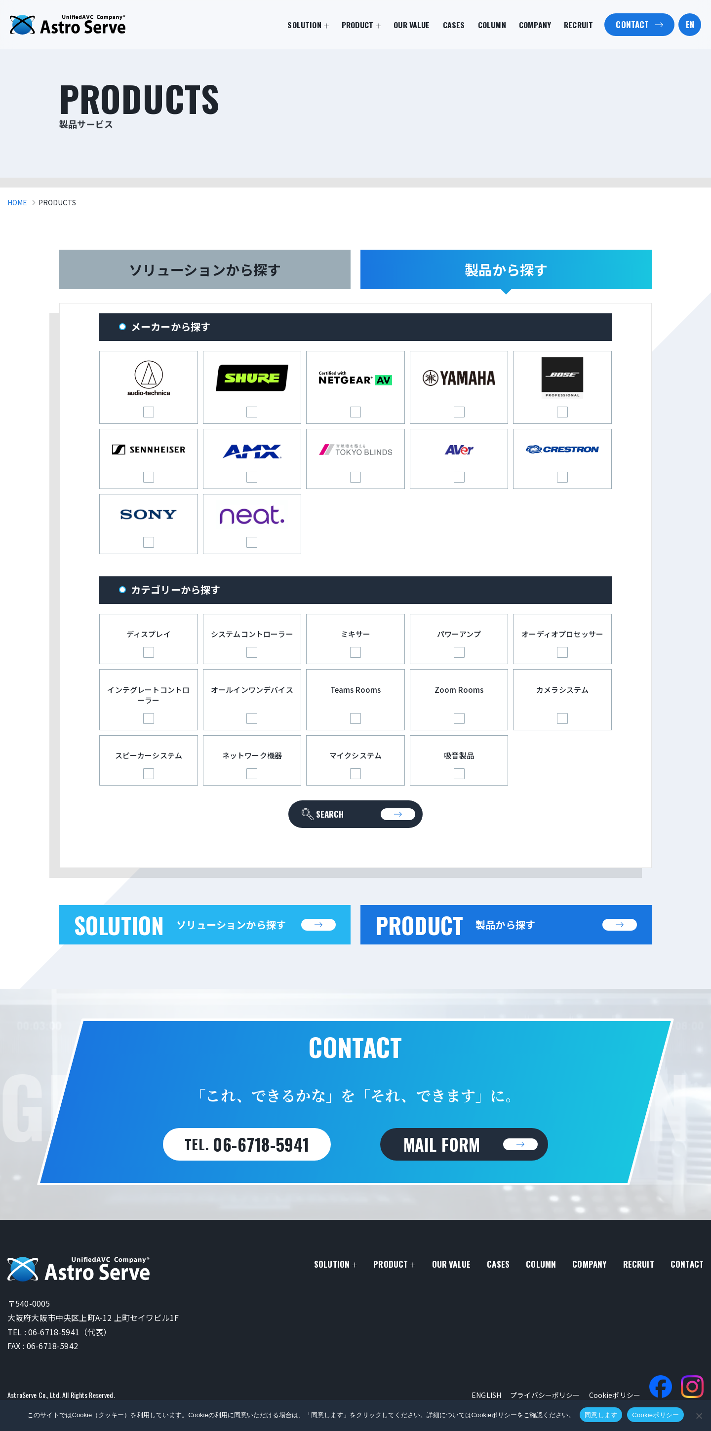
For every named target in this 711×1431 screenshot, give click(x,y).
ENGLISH (486, 1395)
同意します (601, 1415)
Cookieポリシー (614, 1395)
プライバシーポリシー (545, 1395)
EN (690, 25)
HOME (17, 202)
